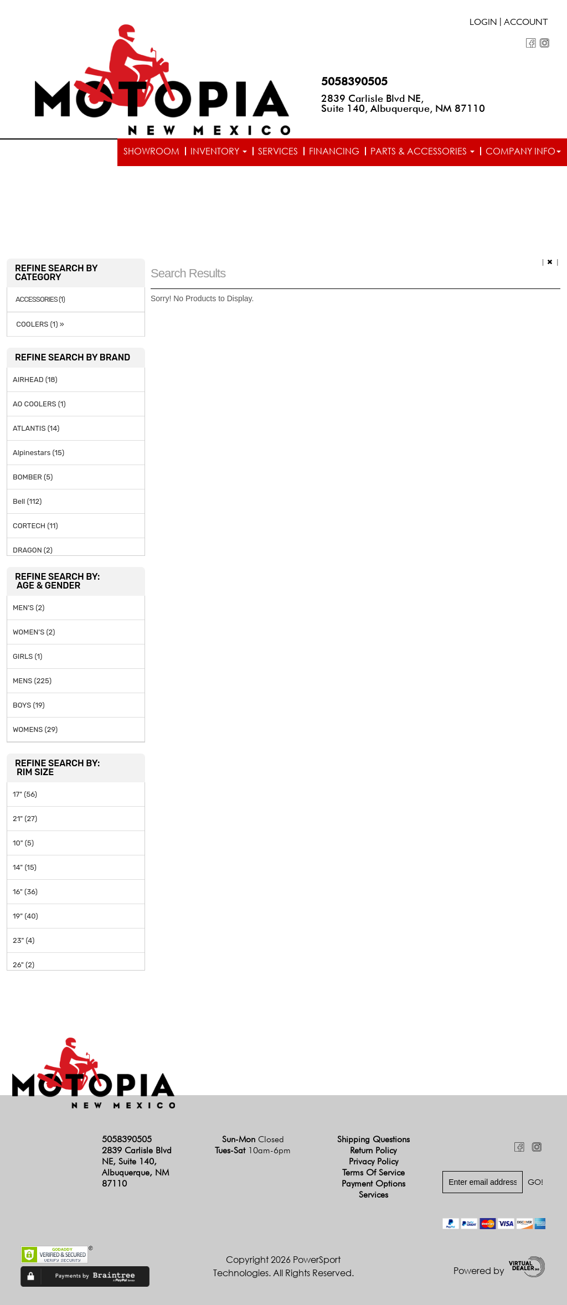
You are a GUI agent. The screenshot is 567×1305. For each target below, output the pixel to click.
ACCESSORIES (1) (40, 299)
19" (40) (25, 916)
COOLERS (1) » (38, 324)
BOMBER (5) (33, 477)
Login (483, 23)
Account (526, 23)
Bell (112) (27, 501)
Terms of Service (373, 1172)
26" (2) (23, 965)
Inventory (218, 151)
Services (278, 151)
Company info (523, 151)
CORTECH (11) (35, 526)
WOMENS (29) (35, 729)
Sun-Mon (253, 1139)
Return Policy (373, 1150)
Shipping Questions (373, 1139)
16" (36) (25, 892)
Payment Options (373, 1183)
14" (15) (25, 867)
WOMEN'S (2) (34, 632)
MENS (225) (32, 681)
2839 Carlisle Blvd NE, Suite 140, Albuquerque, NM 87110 (403, 103)
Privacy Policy (373, 1161)
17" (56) (25, 794)
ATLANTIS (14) (36, 428)
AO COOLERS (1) (39, 404)
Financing (334, 151)
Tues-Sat (253, 1150)
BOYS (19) (29, 705)
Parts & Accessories (422, 151)
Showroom (151, 151)
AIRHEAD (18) (35, 379)
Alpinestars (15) (38, 452)
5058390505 (354, 81)
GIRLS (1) (27, 656)
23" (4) (23, 940)
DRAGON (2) (33, 550)
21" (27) (25, 818)
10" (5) (23, 843)
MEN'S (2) (28, 608)
